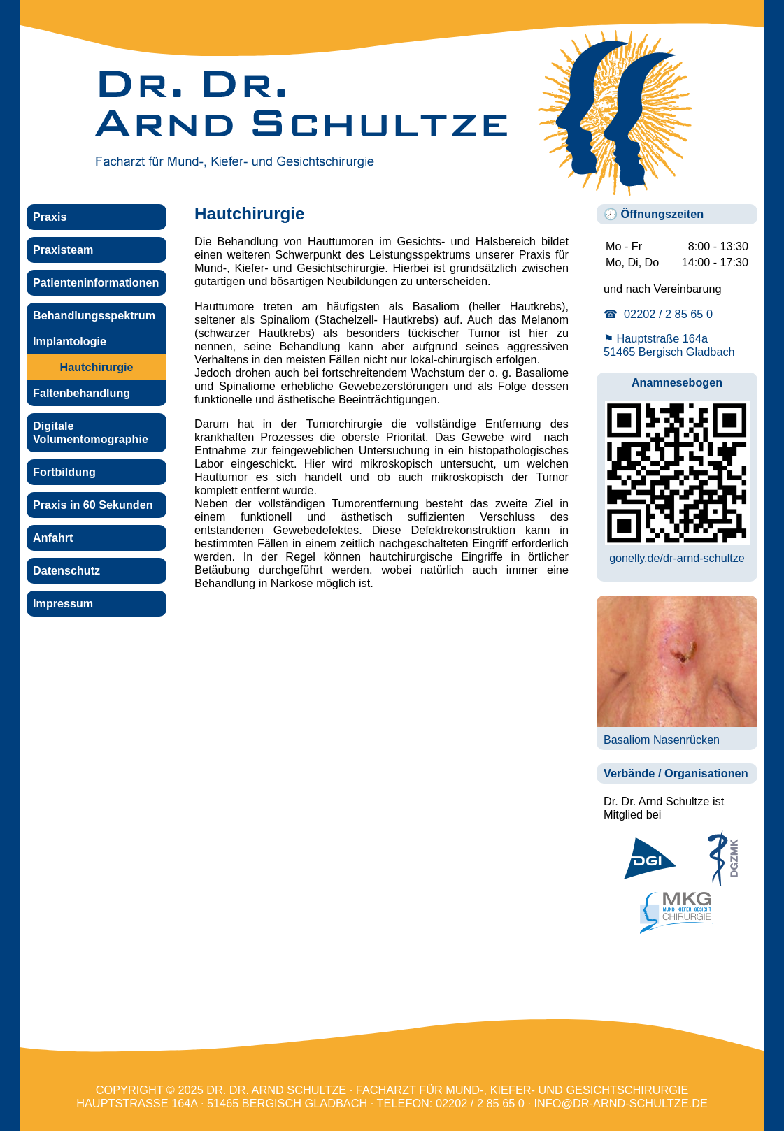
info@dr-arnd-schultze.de (621, 1103)
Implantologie (69, 341)
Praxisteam (63, 249)
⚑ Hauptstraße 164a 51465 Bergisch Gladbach (669, 345)
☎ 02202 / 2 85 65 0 (658, 314)
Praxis (50, 216)
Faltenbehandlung (81, 393)
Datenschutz (66, 570)
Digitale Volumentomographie (90, 432)
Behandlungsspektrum (94, 315)
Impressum (63, 603)
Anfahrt (53, 537)
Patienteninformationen (96, 282)
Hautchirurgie (97, 367)
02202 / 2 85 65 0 (480, 1103)
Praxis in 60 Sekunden (93, 504)
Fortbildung (64, 472)
